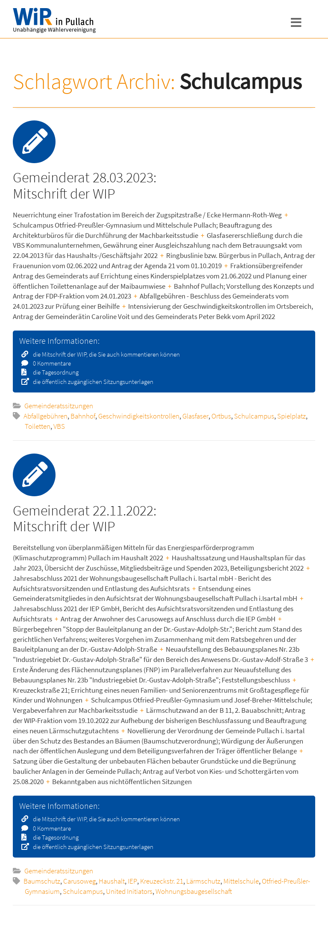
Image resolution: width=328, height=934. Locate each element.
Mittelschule (241, 881)
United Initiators (129, 891)
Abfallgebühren (45, 416)
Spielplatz (291, 416)
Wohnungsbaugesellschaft (193, 891)
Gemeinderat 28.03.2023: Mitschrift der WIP (84, 185)
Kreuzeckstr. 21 (161, 881)
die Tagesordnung (53, 372)
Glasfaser (195, 416)
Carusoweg (79, 881)
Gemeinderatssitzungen (58, 405)
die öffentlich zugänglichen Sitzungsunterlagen (90, 382)
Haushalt (112, 881)
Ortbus (221, 416)
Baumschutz (41, 881)
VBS (59, 426)
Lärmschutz (203, 881)
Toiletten (37, 426)
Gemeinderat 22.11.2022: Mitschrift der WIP (84, 518)
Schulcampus (254, 416)
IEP (132, 881)
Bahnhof (82, 416)
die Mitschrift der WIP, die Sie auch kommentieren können (103, 354)
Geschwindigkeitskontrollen (138, 416)
